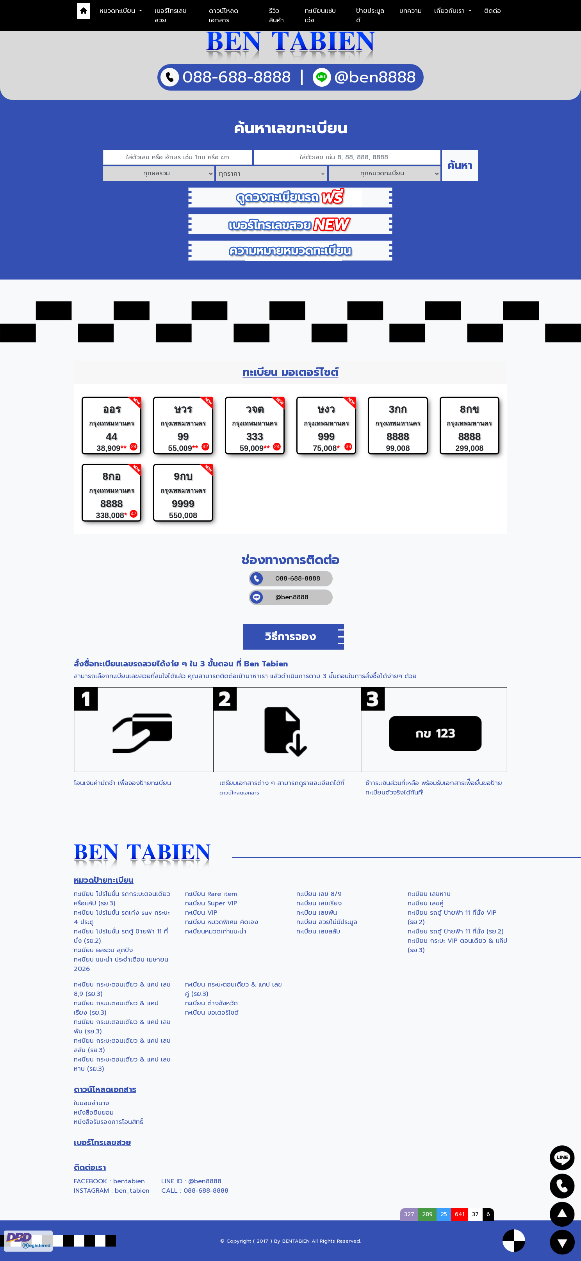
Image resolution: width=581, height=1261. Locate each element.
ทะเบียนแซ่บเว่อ (320, 15)
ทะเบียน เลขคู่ (426, 903)
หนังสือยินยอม (94, 1112)
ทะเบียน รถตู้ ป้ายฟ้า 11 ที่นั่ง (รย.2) (455, 931)
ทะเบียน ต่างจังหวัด (211, 1003)
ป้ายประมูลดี (370, 15)
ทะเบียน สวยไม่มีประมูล (326, 922)
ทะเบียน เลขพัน (316, 912)
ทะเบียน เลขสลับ (318, 931)
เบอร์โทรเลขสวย (171, 15)
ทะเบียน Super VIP (211, 903)
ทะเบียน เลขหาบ (429, 894)
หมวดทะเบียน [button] (118, 11)
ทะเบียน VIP (201, 912)
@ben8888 (279, 597)
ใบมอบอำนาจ (91, 1103)
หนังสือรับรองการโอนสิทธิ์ (108, 1122)
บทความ (410, 11)
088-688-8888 (285, 578)
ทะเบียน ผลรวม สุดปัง (103, 950)
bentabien (129, 1181)
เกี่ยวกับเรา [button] (450, 11)
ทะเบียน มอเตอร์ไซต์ (212, 1012)
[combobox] (271, 173)
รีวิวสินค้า (276, 15)
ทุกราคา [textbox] (230, 173)
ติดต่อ (492, 11)
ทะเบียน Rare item (211, 894)
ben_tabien (132, 1190)
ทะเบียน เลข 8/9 (319, 894)
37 (475, 1214)
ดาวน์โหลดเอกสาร (223, 15)
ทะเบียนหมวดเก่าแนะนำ (215, 931)
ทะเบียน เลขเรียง (319, 903)
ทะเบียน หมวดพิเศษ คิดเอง (221, 922)
